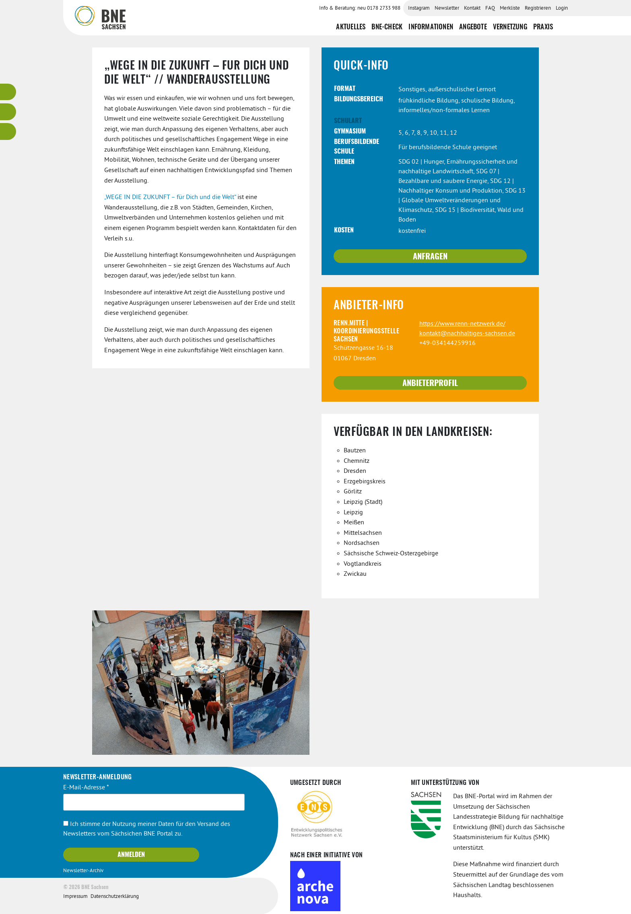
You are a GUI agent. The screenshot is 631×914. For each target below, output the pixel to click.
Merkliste (510, 8)
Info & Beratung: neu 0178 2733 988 (359, 8)
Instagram (419, 8)
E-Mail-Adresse (86, 787)
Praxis (543, 26)
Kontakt (472, 8)
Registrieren (538, 8)
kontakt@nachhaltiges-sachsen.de (467, 333)
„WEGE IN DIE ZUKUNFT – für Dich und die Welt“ (170, 197)
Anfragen (430, 257)
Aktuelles (350, 26)
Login (562, 8)
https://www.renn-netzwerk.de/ (462, 324)
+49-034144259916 (447, 343)
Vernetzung (510, 26)
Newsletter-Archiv (83, 870)
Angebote (473, 26)
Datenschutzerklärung (115, 896)
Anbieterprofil (430, 383)
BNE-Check (386, 26)
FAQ (490, 8)
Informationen (430, 26)
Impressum (75, 896)
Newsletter (447, 8)
